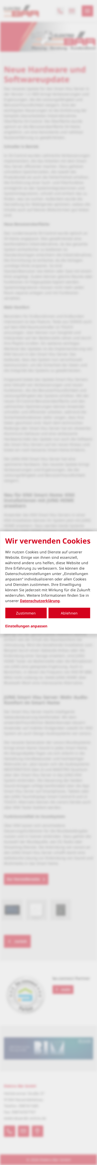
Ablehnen (69, 612)
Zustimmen (26, 612)
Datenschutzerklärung (40, 600)
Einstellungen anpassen (26, 625)
